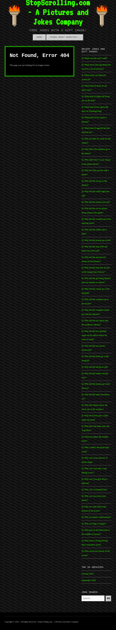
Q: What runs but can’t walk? (94, 58)
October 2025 (87, 574)
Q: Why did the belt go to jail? (95, 367)
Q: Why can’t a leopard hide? (94, 489)
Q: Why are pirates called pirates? (96, 517)
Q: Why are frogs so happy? (94, 523)
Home (39, 37)
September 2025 (89, 580)
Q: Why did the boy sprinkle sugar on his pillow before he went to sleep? (94, 335)
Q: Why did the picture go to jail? (96, 240)
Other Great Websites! (64, 37)
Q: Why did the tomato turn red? (96, 202)
